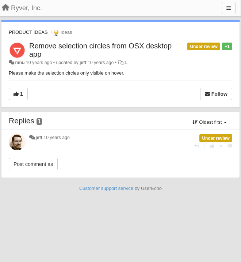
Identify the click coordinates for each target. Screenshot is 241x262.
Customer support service (106, 188)
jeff (83, 62)
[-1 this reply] (229, 146)
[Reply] (196, 146)
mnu (19, 62)
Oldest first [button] (209, 122)
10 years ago (56, 137)
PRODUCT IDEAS (28, 32)
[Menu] (229, 8)
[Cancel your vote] (221, 146)
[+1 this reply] (212, 146)
